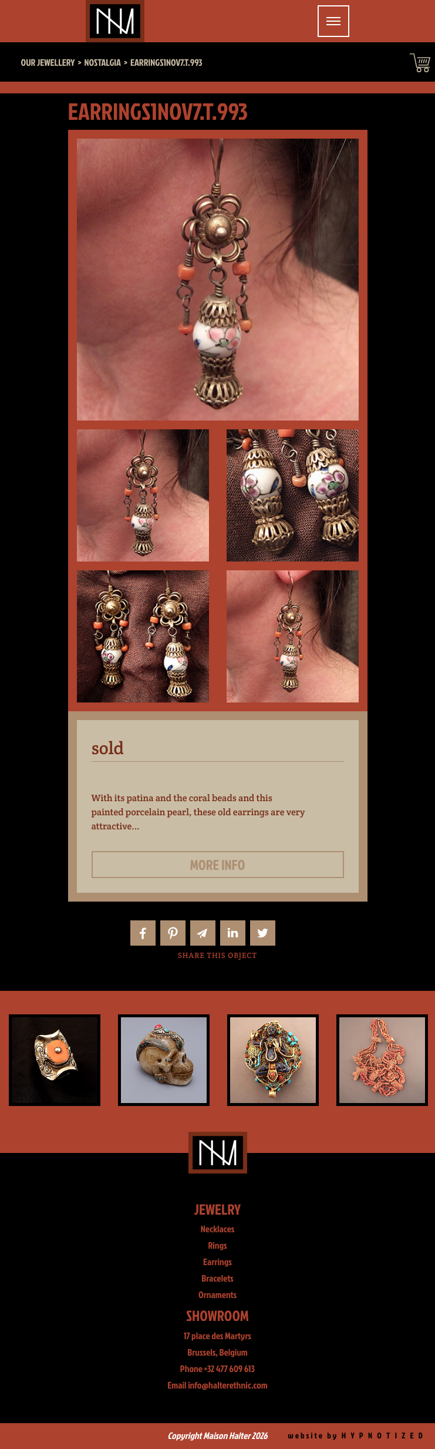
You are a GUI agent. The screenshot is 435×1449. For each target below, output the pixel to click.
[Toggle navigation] (333, 21)
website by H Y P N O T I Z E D (356, 1435)
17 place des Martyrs (217, 1336)
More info (217, 865)
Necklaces (218, 1229)
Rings (217, 1245)
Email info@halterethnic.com (217, 1385)
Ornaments (217, 1295)
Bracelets (217, 1278)
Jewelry (217, 1209)
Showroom (217, 1315)
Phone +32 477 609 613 (217, 1369)
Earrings (217, 1262)
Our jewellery (48, 62)
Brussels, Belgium (217, 1352)
